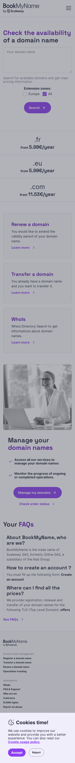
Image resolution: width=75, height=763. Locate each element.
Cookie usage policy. (24, 742)
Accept (16, 753)
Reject (36, 752)
